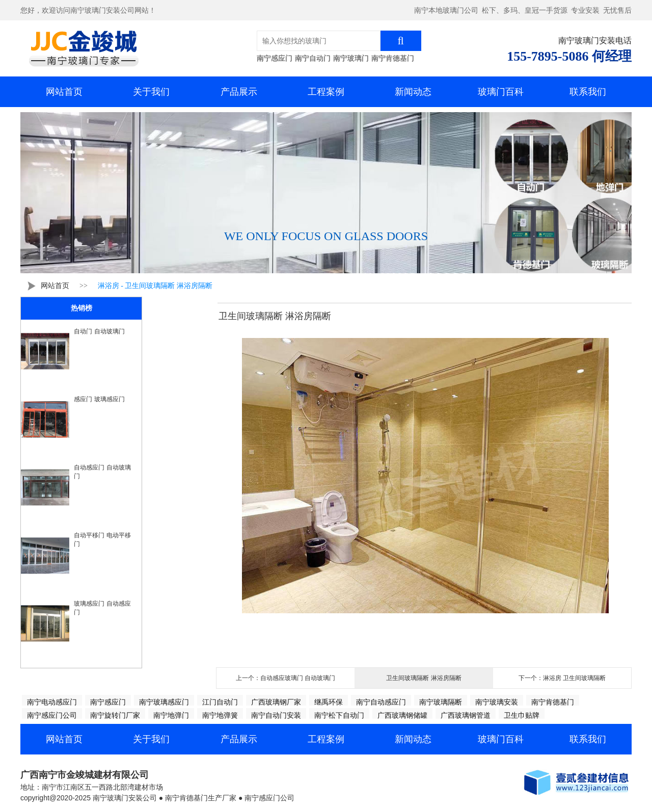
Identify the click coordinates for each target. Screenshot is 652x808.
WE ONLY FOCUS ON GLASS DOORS (326, 236)
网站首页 (64, 92)
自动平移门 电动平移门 (102, 540)
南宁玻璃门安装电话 (595, 40)
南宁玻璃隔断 (440, 702)
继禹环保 (328, 702)
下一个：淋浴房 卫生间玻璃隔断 (562, 678)
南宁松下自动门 (339, 715)
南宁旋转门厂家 (115, 715)
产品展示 (239, 92)
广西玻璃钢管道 (466, 715)
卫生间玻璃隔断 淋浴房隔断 (423, 678)
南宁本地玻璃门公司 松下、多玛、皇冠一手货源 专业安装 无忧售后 (523, 10)
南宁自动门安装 (276, 715)
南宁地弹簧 (220, 715)
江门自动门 (220, 702)
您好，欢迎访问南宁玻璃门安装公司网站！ (88, 10)
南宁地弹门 (171, 715)
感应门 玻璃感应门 (99, 399)
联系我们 (587, 92)
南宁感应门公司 (52, 715)
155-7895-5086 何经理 (569, 56)
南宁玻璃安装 (496, 702)
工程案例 (326, 92)
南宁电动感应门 (52, 702)
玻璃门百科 (501, 92)
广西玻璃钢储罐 (402, 715)
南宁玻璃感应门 (164, 702)
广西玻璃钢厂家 (276, 702)
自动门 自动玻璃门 (99, 331)
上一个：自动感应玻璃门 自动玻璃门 (285, 678)
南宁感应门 (274, 58)
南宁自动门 (313, 58)
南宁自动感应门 (381, 702)
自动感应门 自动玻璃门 (102, 472)
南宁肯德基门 (392, 58)
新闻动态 (413, 92)
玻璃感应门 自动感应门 (102, 608)
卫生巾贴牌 (521, 715)
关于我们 (151, 92)
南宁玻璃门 (351, 58)
